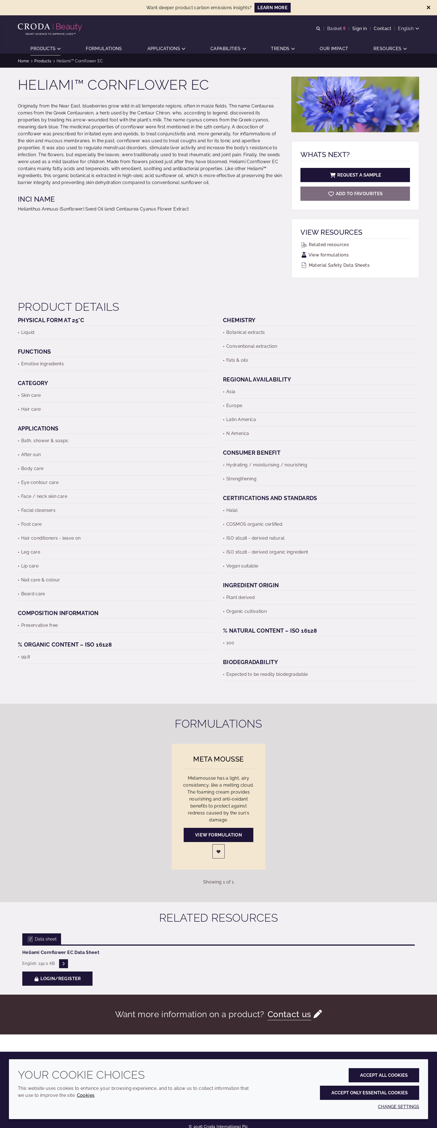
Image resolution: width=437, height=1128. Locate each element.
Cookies (86, 1095)
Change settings (398, 1106)
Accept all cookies (384, 1075)
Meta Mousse (218, 761)
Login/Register (57, 980)
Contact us (289, 1016)
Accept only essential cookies (369, 1092)
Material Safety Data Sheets (335, 267)
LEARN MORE (273, 7)
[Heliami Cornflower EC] (355, 196)
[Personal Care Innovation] (50, 27)
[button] (45, 49)
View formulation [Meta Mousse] (218, 837)
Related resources (324, 246)
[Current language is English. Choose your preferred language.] (408, 28)
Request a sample (355, 177)
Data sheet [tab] (42, 941)
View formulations (324, 257)
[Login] (218, 853)
